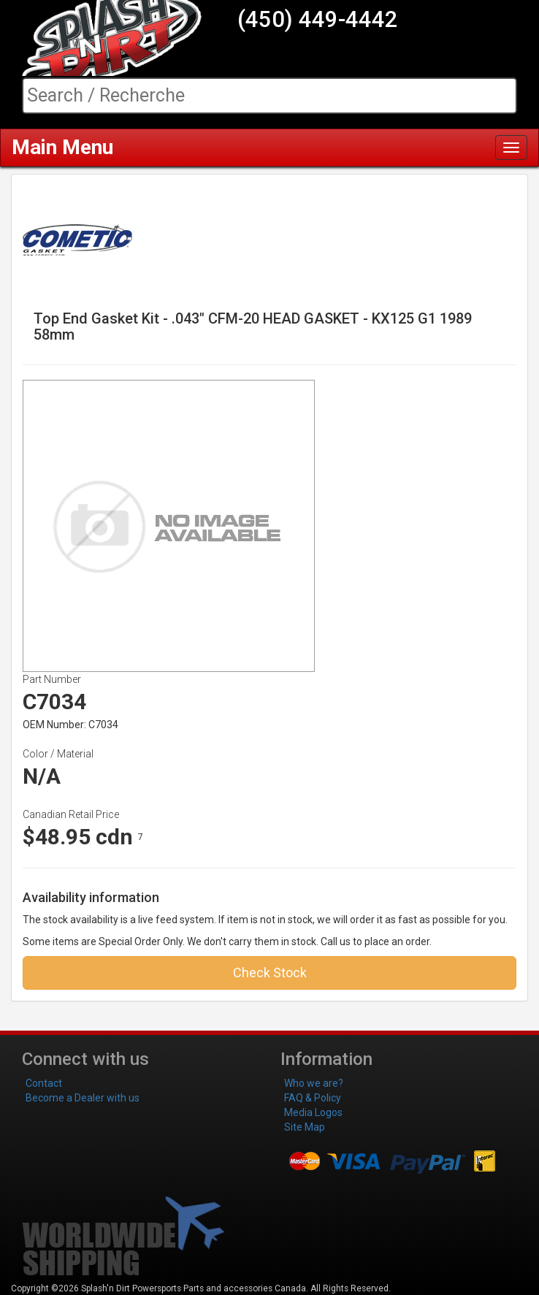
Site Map (304, 1127)
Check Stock (270, 972)
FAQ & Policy (312, 1098)
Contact (44, 1083)
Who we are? (313, 1083)
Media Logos (313, 1112)
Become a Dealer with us (82, 1098)
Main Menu (62, 147)
